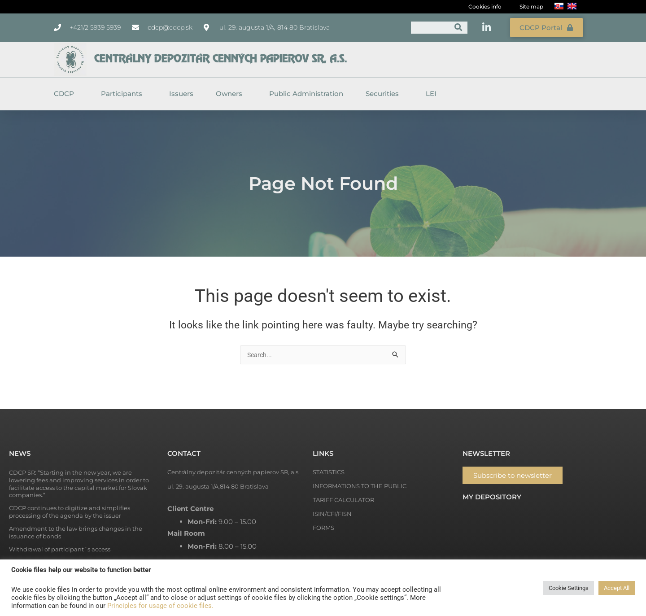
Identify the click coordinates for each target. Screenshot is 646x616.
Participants (124, 91)
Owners (231, 91)
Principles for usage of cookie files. (160, 606)
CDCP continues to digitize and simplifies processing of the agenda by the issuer (69, 510)
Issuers (181, 91)
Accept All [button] (616, 588)
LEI (431, 91)
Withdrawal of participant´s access (59, 548)
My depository (492, 496)
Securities (384, 91)
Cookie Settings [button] (569, 588)
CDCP (66, 91)
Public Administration (306, 91)
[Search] (458, 27)
